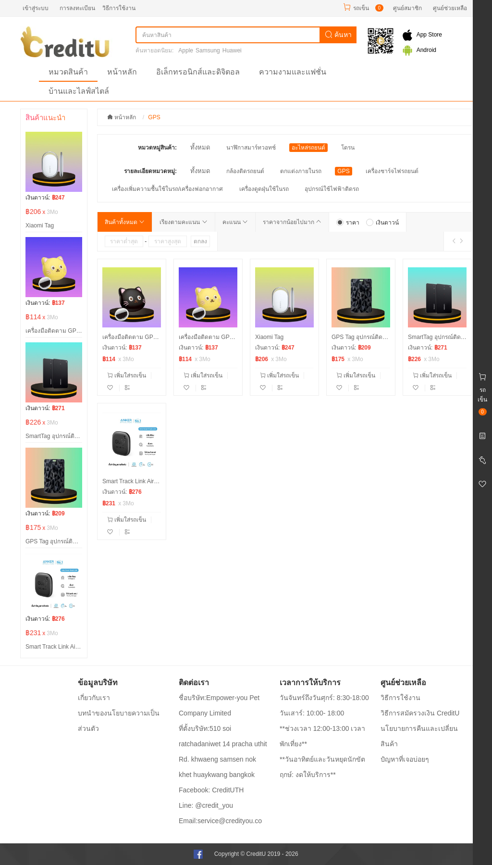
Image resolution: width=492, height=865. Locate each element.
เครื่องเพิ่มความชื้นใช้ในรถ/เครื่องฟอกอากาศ (167, 189)
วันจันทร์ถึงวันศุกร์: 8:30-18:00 (324, 698)
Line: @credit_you (206, 805)
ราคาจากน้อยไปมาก (292, 222)
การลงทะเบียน (77, 8)
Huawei (232, 50)
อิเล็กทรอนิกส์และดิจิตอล (198, 72)
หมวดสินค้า (68, 72)
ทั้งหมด (200, 147)
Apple (185, 50)
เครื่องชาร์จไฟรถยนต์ (392, 171)
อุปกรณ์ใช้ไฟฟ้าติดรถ (332, 189)
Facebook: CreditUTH (211, 790)
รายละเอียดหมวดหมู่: (150, 171)
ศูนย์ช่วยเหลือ (450, 8)
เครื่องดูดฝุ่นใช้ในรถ (264, 189)
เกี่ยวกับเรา (94, 698)
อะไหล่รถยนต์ (308, 147)
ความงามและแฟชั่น (292, 72)
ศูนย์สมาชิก (407, 8)
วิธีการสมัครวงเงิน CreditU (420, 713)
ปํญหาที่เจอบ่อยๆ (405, 759)
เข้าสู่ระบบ (36, 8)
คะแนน (235, 222)
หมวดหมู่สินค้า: (157, 147)
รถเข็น (361, 8)
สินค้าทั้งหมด (125, 222)
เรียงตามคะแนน (183, 222)
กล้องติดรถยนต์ (245, 171)
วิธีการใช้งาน (118, 8)
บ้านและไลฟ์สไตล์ (79, 91)
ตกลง (200, 241)
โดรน (348, 147)
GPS (343, 171)
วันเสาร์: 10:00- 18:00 (312, 713)
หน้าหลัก (122, 72)
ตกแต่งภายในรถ (300, 171)
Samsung (208, 50)
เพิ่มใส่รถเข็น (126, 375)
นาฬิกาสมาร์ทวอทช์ (251, 147)
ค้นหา (338, 34)
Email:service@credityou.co (220, 821)
